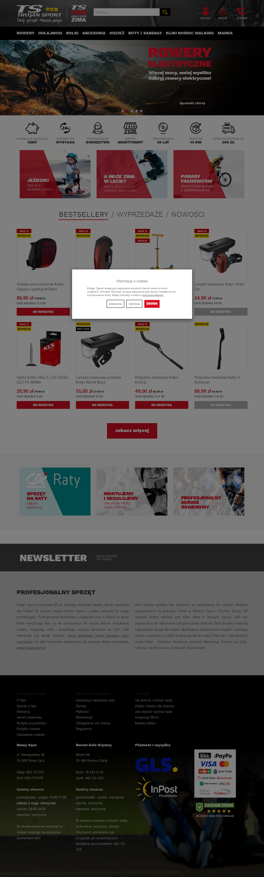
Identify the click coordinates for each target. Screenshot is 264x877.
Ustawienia (115, 304)
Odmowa (134, 304)
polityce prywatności (152, 295)
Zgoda (152, 304)
